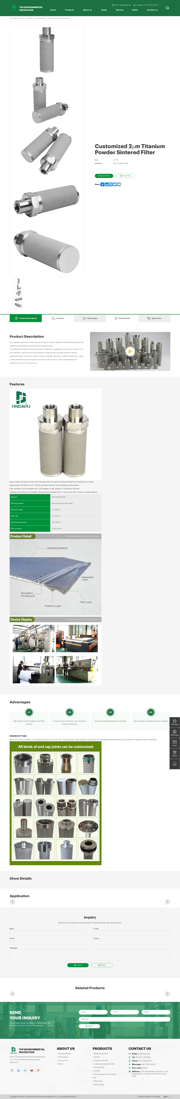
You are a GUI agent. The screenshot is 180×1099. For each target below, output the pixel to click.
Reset (102, 965)
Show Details (122, 318)
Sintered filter (40, 18)
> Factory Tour (62, 1060)
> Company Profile (64, 1054)
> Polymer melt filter (100, 1060)
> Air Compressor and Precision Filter (104, 1076)
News (135, 9)
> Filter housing (98, 1084)
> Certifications (62, 1057)
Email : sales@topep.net (121, 5)
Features (58, 318)
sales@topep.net (143, 1054)
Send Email (104, 176)
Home (53, 9)
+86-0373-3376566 (142, 1057)
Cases (104, 9)
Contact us (152, 9)
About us (87, 9)
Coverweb (156, 1097)
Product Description (26, 318)
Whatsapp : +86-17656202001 (145, 5)
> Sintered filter (98, 1067)
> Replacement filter (100, 1054)
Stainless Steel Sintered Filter (59, 18)
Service (119, 9)
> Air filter (96, 1071)
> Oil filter (96, 1057)
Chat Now (125, 176)
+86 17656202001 (145, 1061)
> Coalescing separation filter (104, 1064)
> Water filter (98, 1081)
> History (60, 1064)
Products (69, 9)
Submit (78, 965)
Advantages (90, 318)
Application (154, 318)
